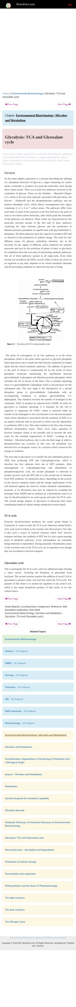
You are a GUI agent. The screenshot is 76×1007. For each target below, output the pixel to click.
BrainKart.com (25, 4)
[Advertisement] (38, 51)
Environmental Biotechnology (27, 93)
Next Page (64, 104)
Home (5, 93)
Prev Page (11, 104)
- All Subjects (20, 711)
